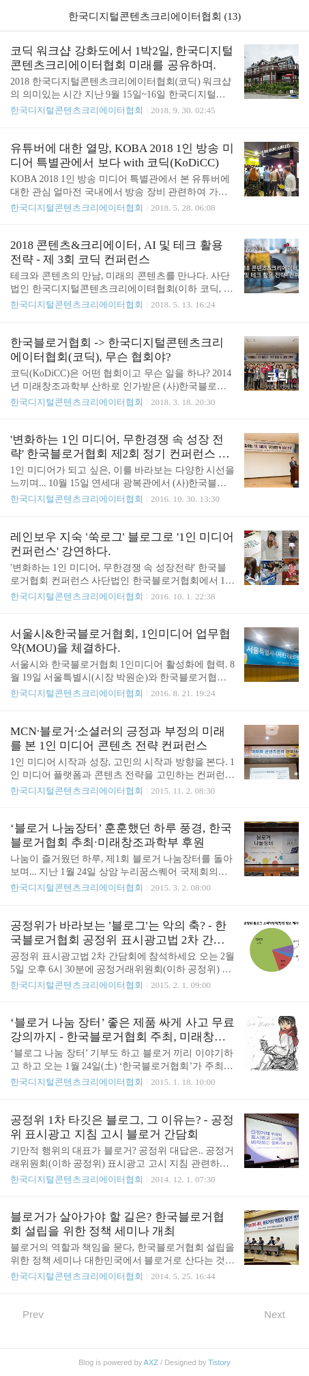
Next (281, 1314)
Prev (27, 1314)
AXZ (151, 1362)
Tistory (219, 1362)
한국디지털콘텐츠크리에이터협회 (76, 110)
